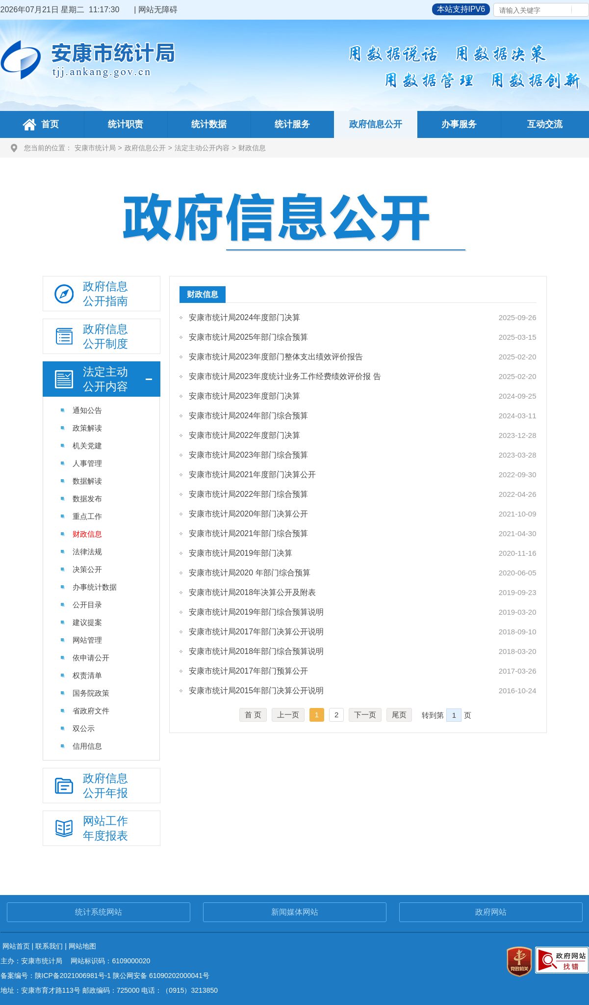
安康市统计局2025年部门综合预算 (248, 337)
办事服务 (459, 124)
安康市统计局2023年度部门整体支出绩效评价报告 (276, 357)
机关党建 (87, 445)
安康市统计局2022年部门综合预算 (248, 494)
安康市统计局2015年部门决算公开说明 (256, 690)
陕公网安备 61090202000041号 (161, 975)
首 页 (253, 714)
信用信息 (87, 746)
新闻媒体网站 (294, 912)
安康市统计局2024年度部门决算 (245, 317)
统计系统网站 (98, 912)
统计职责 (125, 124)
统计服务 (292, 124)
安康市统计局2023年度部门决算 (245, 396)
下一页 (365, 714)
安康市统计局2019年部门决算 (241, 553)
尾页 (399, 714)
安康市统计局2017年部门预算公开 (248, 671)
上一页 (288, 714)
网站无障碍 (158, 9)
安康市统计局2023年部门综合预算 (248, 455)
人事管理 (87, 463)
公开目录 (87, 604)
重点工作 (87, 516)
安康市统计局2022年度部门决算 (245, 435)
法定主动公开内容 (202, 148)
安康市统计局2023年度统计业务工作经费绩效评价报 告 (285, 376)
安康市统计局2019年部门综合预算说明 (256, 612)
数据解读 (87, 481)
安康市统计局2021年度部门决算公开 (252, 474)
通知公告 (87, 410)
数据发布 (87, 498)
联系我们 (49, 946)
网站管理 (87, 640)
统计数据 (209, 124)
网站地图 (82, 946)
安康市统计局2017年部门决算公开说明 (256, 631)
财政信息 (252, 148)
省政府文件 (91, 710)
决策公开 (87, 569)
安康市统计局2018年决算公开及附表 (252, 592)
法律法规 (87, 551)
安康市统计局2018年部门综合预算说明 (256, 651)
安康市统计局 (95, 148)
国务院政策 (91, 693)
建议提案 (87, 622)
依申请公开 (91, 657)
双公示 (84, 728)
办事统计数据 (95, 587)
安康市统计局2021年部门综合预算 (248, 533)
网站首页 (16, 946)
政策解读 (87, 428)
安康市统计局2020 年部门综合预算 (249, 573)
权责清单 (87, 675)
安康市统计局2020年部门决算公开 (248, 514)
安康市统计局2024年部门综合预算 (248, 415)
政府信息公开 (375, 124)
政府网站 (491, 912)
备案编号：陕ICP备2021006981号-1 (55, 975)
